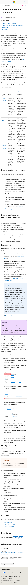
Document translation (9, 524)
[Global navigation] (1, 2)
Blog (20, 576)
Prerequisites (5, 27)
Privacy (9, 578)
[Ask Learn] (22, 5)
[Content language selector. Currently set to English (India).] (6, 569)
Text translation (8, 522)
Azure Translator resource (11, 318)
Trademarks (4, 582)
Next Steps (4, 29)
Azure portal (15, 354)
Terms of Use (19, 580)
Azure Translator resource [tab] (17, 174)
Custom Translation (9, 526)
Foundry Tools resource (4, 120)
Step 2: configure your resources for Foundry (12, 25)
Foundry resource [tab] (6, 174)
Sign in (25, 2)
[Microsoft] (14, 2)
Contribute (3, 578)
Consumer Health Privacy (7, 580)
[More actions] (25, 5)
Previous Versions (13, 576)
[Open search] (21, 2)
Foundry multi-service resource (13, 316)
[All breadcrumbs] (2, 5)
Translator (7, 5)
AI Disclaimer (4, 576)
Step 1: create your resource (9, 23)
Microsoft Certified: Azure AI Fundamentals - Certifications (12, 553)
